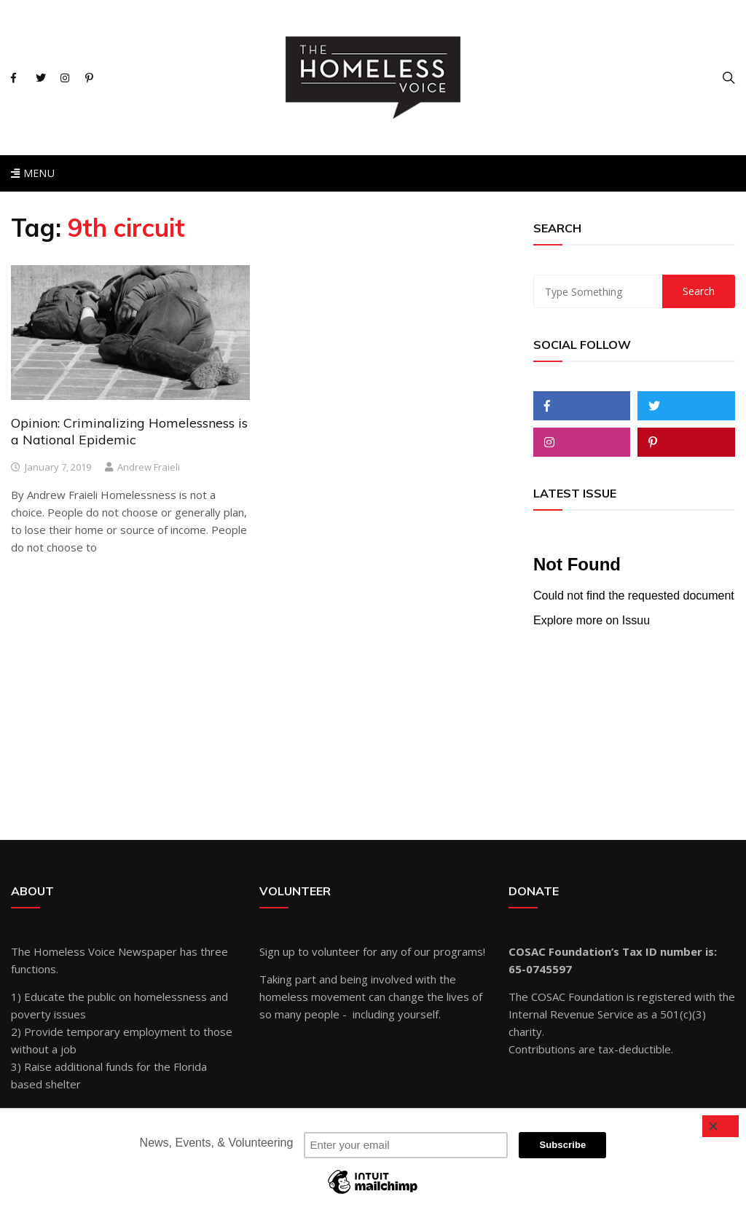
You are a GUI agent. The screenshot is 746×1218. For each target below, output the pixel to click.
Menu (33, 173)
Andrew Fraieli (148, 467)
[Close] (720, 1126)
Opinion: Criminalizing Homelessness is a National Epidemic (129, 431)
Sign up (277, 951)
